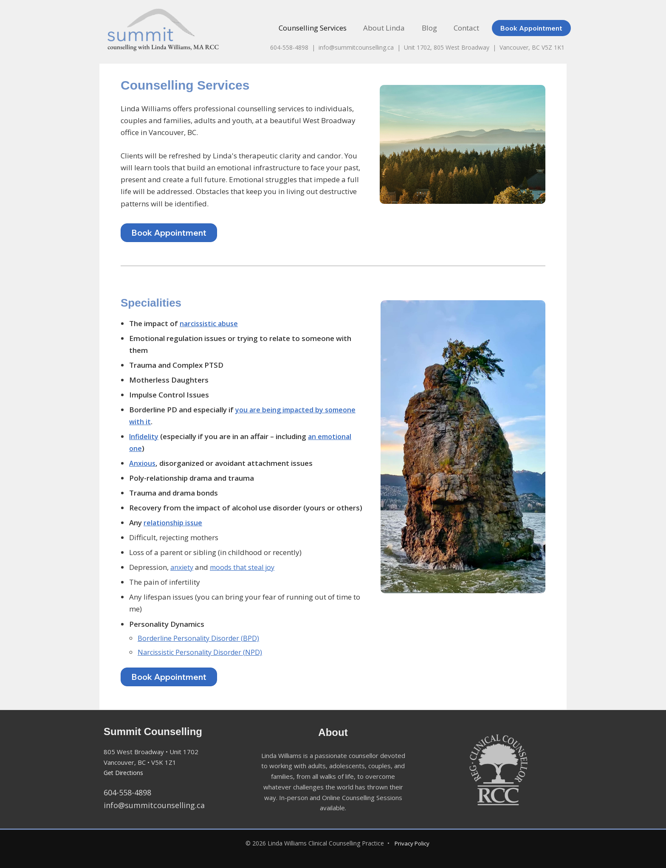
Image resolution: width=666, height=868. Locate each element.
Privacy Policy (412, 843)
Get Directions (125, 772)
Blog (432, 28)
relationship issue (174, 522)
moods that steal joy (246, 567)
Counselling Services (321, 28)
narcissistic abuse (210, 323)
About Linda (390, 28)
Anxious (142, 463)
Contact (467, 28)
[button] (533, 28)
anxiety (182, 567)
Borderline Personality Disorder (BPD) (201, 638)
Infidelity (144, 436)
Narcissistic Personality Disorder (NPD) (203, 652)
